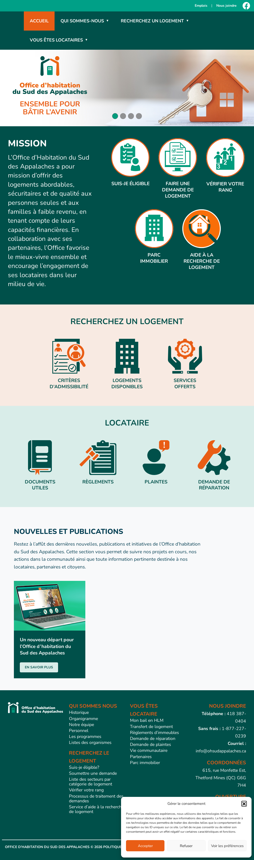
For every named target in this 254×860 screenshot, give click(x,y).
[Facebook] (246, 5)
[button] (244, 803)
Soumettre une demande (93, 773)
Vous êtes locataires (56, 40)
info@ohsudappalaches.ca (221, 751)
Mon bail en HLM (146, 720)
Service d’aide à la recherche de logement (96, 809)
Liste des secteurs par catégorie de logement (90, 781)
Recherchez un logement (152, 21)
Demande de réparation (152, 738)
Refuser (186, 845)
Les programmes (85, 736)
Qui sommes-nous (82, 21)
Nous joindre (226, 5)
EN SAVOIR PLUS (39, 667)
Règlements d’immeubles (154, 732)
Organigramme (83, 719)
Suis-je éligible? (84, 767)
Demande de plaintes (150, 744)
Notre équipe (81, 725)
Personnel (78, 730)
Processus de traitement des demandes (96, 798)
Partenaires (141, 757)
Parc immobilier (145, 763)
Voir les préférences (227, 845)
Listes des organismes (90, 742)
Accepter (145, 845)
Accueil (39, 21)
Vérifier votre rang (86, 790)
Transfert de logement (151, 727)
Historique (79, 712)
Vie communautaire (148, 750)
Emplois (201, 5)
